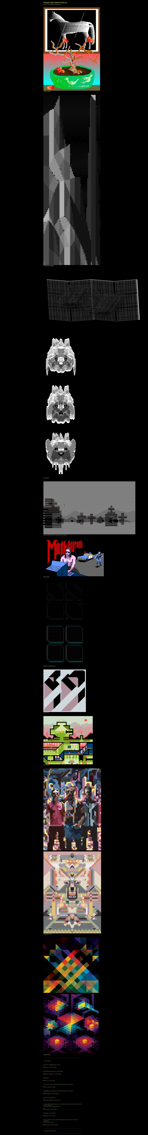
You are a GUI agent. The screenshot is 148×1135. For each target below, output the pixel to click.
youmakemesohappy (48, 265)
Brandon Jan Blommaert (49, 666)
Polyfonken (46, 765)
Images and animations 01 (55, 3)
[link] (55, 1067)
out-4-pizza (46, 478)
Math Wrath (46, 577)
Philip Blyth (48, 1093)
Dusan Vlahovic (49, 1074)
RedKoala (47, 1125)
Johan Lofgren (47, 91)
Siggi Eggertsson (47, 934)
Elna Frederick (47, 535)
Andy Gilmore (46, 1054)
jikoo (46, 1115)
